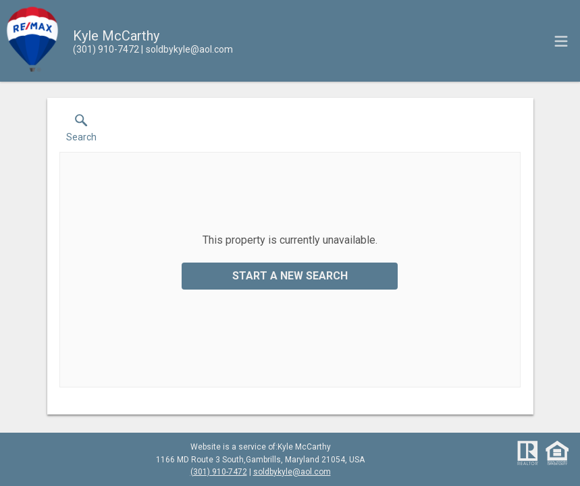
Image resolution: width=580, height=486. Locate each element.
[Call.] (106, 49)
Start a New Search (290, 275)
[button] (81, 131)
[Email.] (187, 49)
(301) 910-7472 (218, 472)
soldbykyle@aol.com (292, 472)
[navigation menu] (561, 41)
